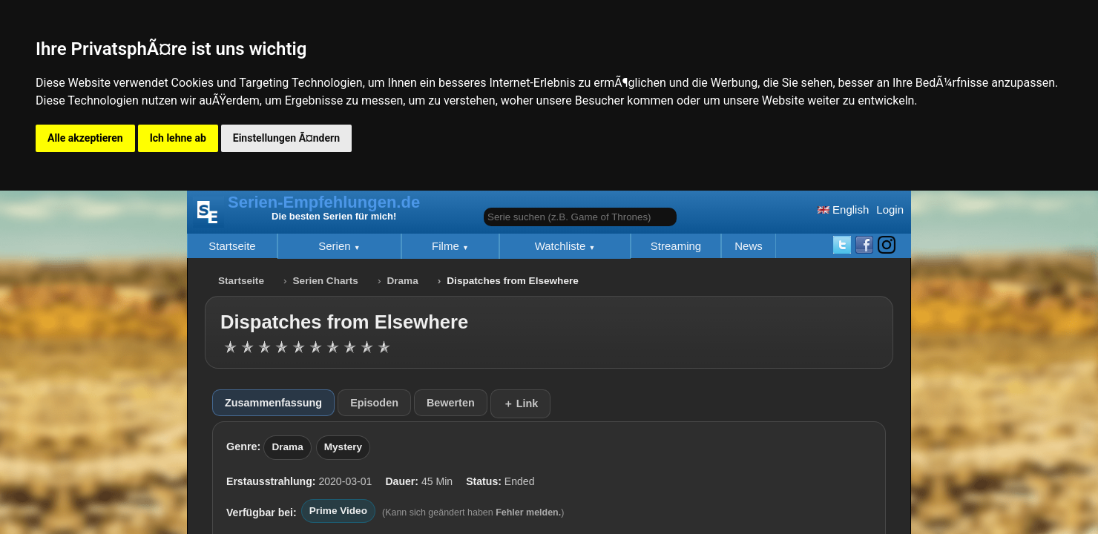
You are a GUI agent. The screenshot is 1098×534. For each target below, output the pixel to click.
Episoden (374, 403)
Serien (336, 246)
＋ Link (521, 403)
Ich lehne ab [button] (178, 138)
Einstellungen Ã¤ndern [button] (286, 138)
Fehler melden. (528, 512)
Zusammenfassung (273, 403)
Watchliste (562, 246)
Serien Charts (325, 280)
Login (890, 209)
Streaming (676, 246)
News (748, 246)
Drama (402, 280)
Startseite (231, 246)
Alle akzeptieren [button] (85, 138)
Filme (447, 246)
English (843, 209)
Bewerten (451, 403)
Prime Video (338, 510)
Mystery (343, 446)
